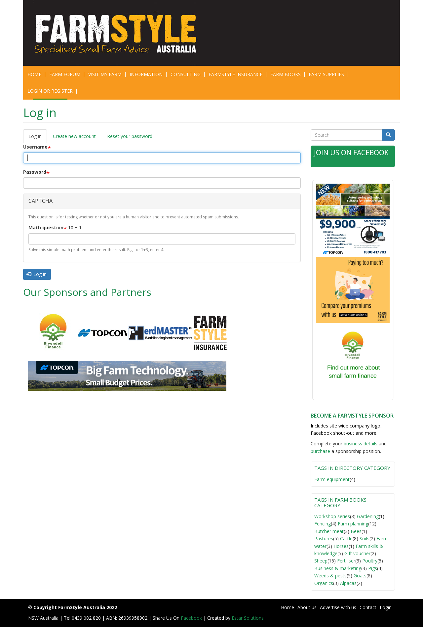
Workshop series (332, 516)
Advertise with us (338, 607)
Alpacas (348, 583)
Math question (45, 227)
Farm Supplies (326, 74)
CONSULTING (186, 74)
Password (34, 172)
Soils (364, 538)
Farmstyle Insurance (235, 74)
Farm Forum (64, 74)
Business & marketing (337, 568)
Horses (341, 546)
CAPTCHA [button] (40, 200)
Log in (37, 138)
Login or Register (50, 91)
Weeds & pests (330, 575)
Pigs (372, 568)
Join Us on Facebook (351, 152)
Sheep (320, 561)
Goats (360, 575)
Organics (323, 583)
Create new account (74, 136)
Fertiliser (346, 561)
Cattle (346, 538)
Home (34, 74)
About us (307, 607)
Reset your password (129, 136)
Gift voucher (357, 553)
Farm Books (285, 74)
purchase (320, 451)
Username (35, 147)
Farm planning (353, 523)
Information (146, 74)
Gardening (368, 516)
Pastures (323, 538)
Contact (368, 607)
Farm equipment (332, 479)
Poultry (369, 561)
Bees (356, 531)
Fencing (322, 523)
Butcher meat (329, 531)
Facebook (192, 618)
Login (386, 607)
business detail (359, 443)
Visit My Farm (105, 74)
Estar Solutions (248, 618)
